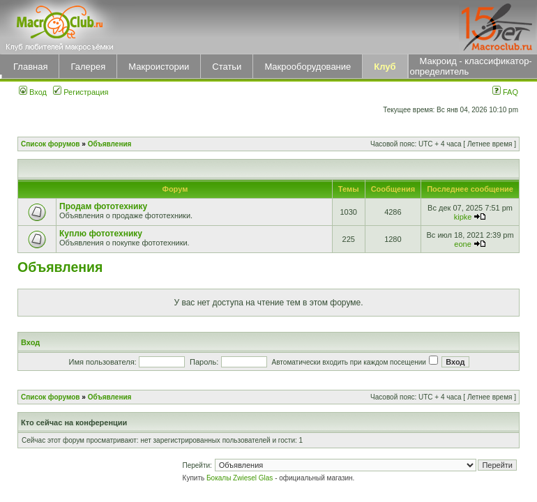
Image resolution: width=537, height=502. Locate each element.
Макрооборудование (307, 66)
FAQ (505, 92)
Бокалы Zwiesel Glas (240, 478)
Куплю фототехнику (100, 233)
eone (462, 244)
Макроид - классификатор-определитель (471, 66)
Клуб (384, 66)
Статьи (226, 66)
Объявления (110, 144)
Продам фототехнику (103, 206)
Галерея (87, 66)
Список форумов (50, 144)
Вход (33, 92)
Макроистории (158, 66)
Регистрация (80, 92)
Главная (30, 66)
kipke (463, 217)
